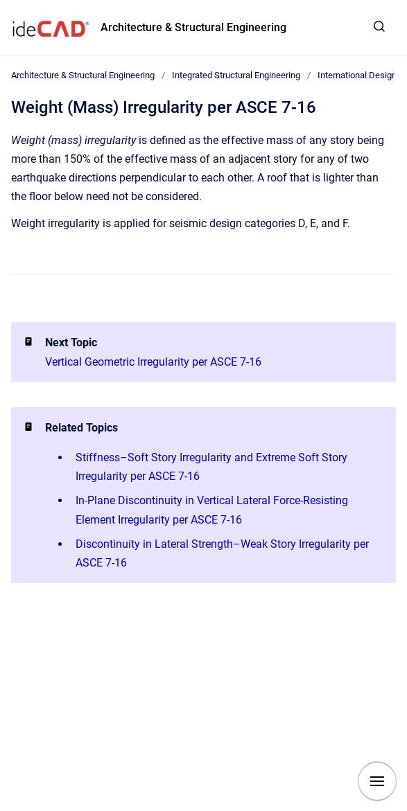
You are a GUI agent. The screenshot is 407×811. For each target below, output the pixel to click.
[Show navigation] (377, 781)
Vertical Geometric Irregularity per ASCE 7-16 (153, 361)
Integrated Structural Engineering (236, 75)
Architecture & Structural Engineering (193, 27)
